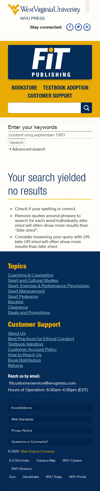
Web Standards (22, 419)
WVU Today (54, 477)
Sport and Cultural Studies (33, 280)
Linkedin (86, 27)
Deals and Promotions (29, 312)
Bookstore (24, 87)
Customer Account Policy (32, 349)
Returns (15, 365)
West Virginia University (38, 451)
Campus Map (46, 460)
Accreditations (21, 408)
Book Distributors (24, 359)
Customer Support (50, 95)
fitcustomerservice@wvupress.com (42, 382)
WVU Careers (72, 460)
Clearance (18, 306)
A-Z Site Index (19, 460)
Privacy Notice (21, 430)
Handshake (31, 477)
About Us (17, 333)
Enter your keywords (32, 127)
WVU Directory (21, 469)
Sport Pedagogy (23, 296)
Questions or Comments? (29, 442)
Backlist (15, 301)
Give (12, 477)
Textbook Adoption (65, 87)
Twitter (78, 27)
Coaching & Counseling (30, 274)
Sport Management (26, 290)
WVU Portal (77, 477)
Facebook (69, 27)
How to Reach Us (25, 354)
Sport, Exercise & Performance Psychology (49, 285)
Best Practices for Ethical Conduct (41, 338)
